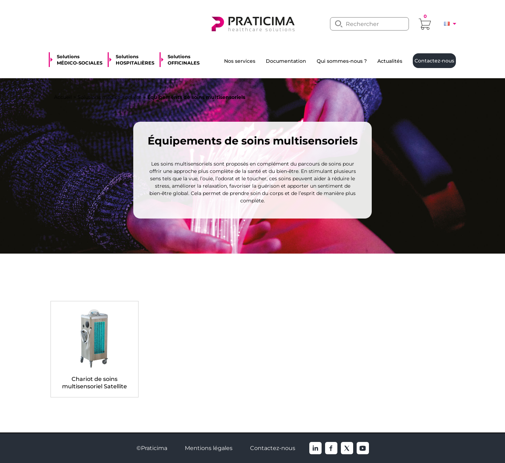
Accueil (63, 97)
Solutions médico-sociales (110, 97)
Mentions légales (209, 448)
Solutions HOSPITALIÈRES (135, 60)
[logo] (252, 23)
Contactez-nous (272, 448)
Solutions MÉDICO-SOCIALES (79, 60)
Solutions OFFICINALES (184, 60)
